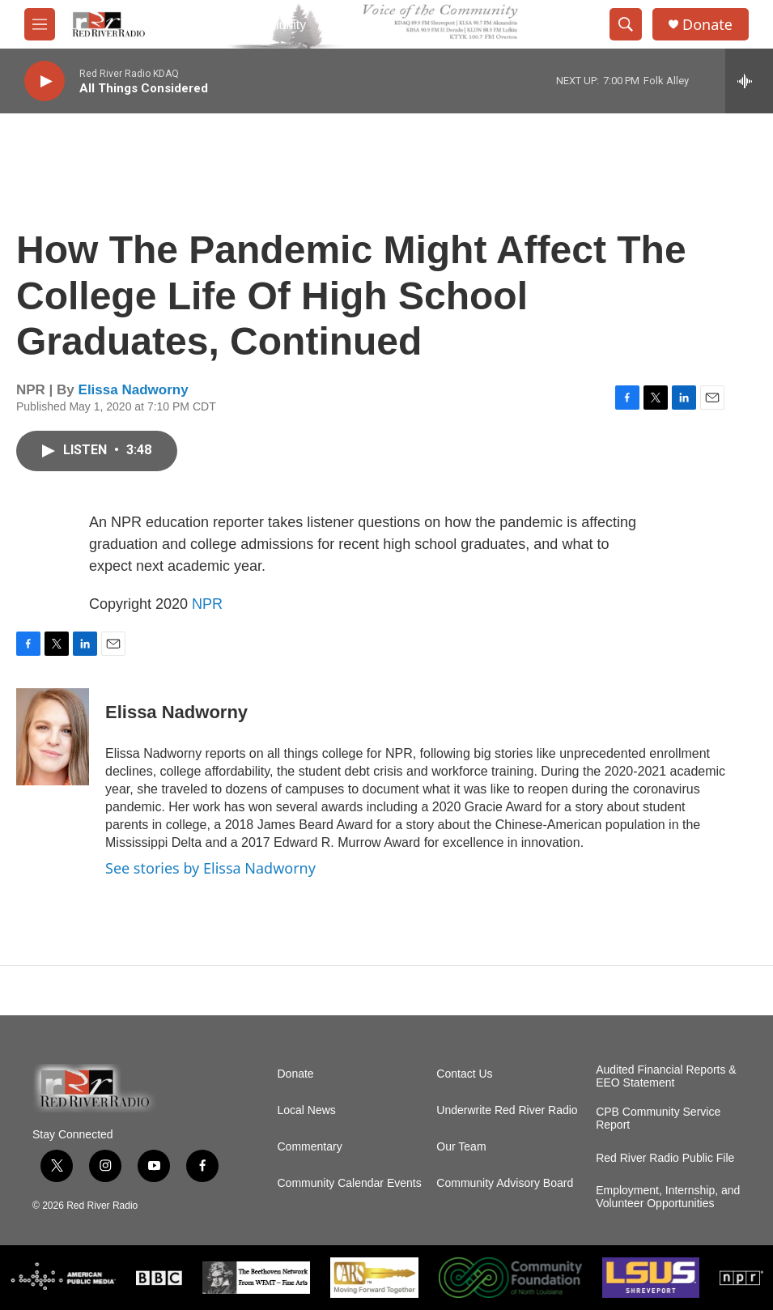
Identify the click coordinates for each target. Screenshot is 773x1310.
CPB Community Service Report (658, 1118)
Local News (307, 1110)
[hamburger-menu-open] (39, 24)
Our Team (461, 1147)
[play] (44, 81)
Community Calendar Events (350, 1183)
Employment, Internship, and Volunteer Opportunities (668, 1197)
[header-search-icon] (625, 24)
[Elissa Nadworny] (52, 736)
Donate (707, 24)
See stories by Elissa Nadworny (210, 868)
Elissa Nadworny (134, 390)
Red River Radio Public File (665, 1158)
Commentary (310, 1147)
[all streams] (749, 81)
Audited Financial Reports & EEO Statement (666, 1076)
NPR (207, 604)
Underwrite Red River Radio (506, 1110)
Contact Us (464, 1074)
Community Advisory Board (504, 1183)
